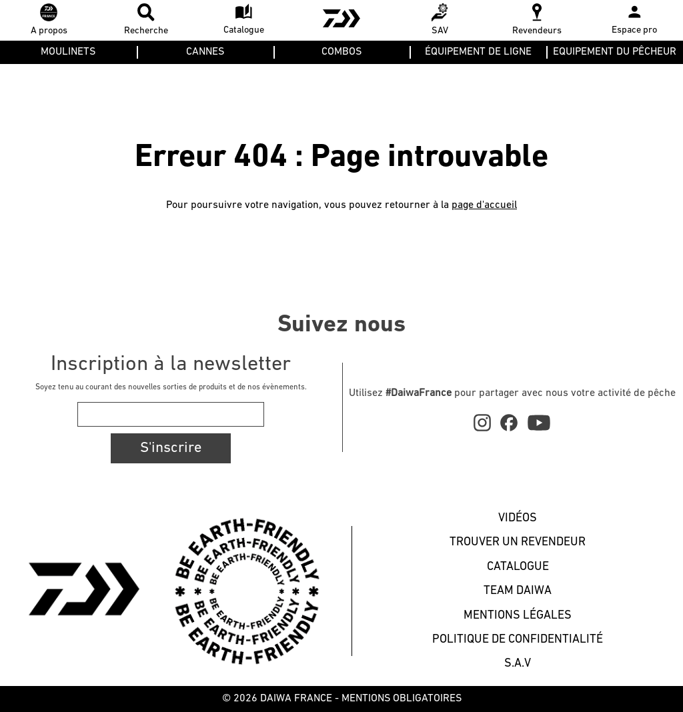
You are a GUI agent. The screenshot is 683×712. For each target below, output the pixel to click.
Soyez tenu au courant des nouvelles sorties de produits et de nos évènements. (171, 387)
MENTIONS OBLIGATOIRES (402, 698)
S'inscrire (170, 448)
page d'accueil (484, 205)
